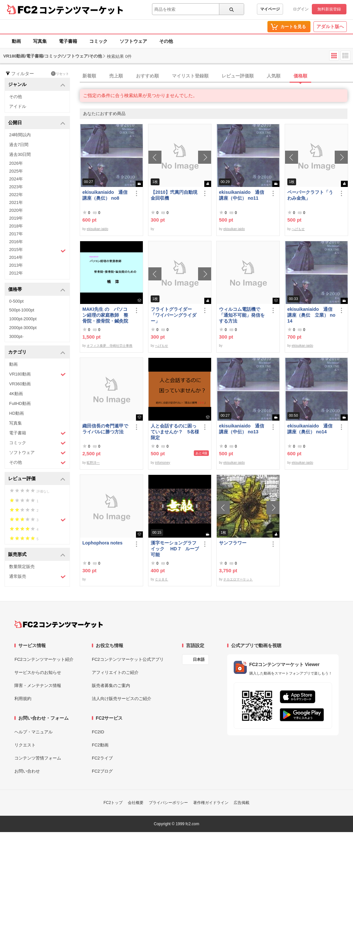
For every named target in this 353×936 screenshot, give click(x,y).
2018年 (16, 226)
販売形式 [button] (36, 555)
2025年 (16, 171)
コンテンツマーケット (81, 10)
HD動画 (16, 413)
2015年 (37, 250)
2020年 (16, 210)
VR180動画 (37, 374)
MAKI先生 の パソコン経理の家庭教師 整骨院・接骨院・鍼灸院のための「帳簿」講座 (105, 315)
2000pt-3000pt (23, 327)
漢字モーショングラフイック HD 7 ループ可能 (175, 548)
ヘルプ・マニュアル (33, 731)
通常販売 (37, 576)
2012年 (16, 273)
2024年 (16, 178)
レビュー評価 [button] (36, 479)
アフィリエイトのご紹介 (115, 672)
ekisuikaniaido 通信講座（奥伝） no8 (104, 195)
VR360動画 (20, 383)
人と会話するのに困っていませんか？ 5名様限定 (175, 431)
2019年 (16, 218)
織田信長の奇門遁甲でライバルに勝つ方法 (105, 428)
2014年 (16, 257)
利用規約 (22, 698)
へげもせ (298, 229)
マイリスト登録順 (190, 75)
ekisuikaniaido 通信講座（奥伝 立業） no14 (311, 315)
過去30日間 (20, 154)
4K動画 (16, 393)
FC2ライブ (102, 758)
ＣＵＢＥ (161, 579)
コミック (98, 41)
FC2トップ (113, 802)
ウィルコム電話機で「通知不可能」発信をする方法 (242, 315)
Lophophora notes (102, 542)
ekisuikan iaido (97, 229)
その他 (166, 41)
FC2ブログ (102, 771)
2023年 (16, 186)
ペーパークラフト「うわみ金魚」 (310, 195)
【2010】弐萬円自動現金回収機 (174, 195)
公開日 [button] (36, 123)
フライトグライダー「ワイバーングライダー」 (173, 315)
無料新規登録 (329, 9)
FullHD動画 (20, 403)
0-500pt (16, 301)
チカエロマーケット (238, 579)
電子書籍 (68, 41)
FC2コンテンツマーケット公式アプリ (128, 659)
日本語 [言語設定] (199, 659)
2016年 (16, 241)
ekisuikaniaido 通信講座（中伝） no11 (241, 195)
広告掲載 (241, 802)
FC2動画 (100, 745)
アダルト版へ (330, 26)
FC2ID (98, 731)
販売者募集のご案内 (111, 685)
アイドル (17, 106)
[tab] (216, 76)
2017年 (16, 233)
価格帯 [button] (36, 290)
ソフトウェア (133, 41)
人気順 (273, 75)
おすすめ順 (147, 75)
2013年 (16, 265)
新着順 (89, 75)
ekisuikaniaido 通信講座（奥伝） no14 (309, 428)
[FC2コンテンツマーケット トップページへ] (58, 624)
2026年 (16, 163)
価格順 (300, 75)
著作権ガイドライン (210, 802)
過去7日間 (18, 144)
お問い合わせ (27, 771)
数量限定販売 (22, 566)
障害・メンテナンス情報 (37, 685)
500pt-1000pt (21, 310)
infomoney (162, 462)
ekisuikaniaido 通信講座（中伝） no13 (241, 428)
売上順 (116, 75)
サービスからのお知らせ (37, 672)
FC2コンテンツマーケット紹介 (44, 659)
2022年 (16, 194)
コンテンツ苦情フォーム (37, 758)
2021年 (16, 202)
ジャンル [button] (36, 85)
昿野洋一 (93, 462)
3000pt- (16, 336)
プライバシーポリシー (168, 802)
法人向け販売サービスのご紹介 (121, 698)
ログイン (301, 9)
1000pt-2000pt (23, 318)
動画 (16, 41)
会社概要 (135, 802)
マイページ (270, 9)
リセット (60, 73)
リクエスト (25, 745)
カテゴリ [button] (36, 352)
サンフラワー (232, 542)
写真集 (40, 41)
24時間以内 (20, 134)
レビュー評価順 (238, 75)
